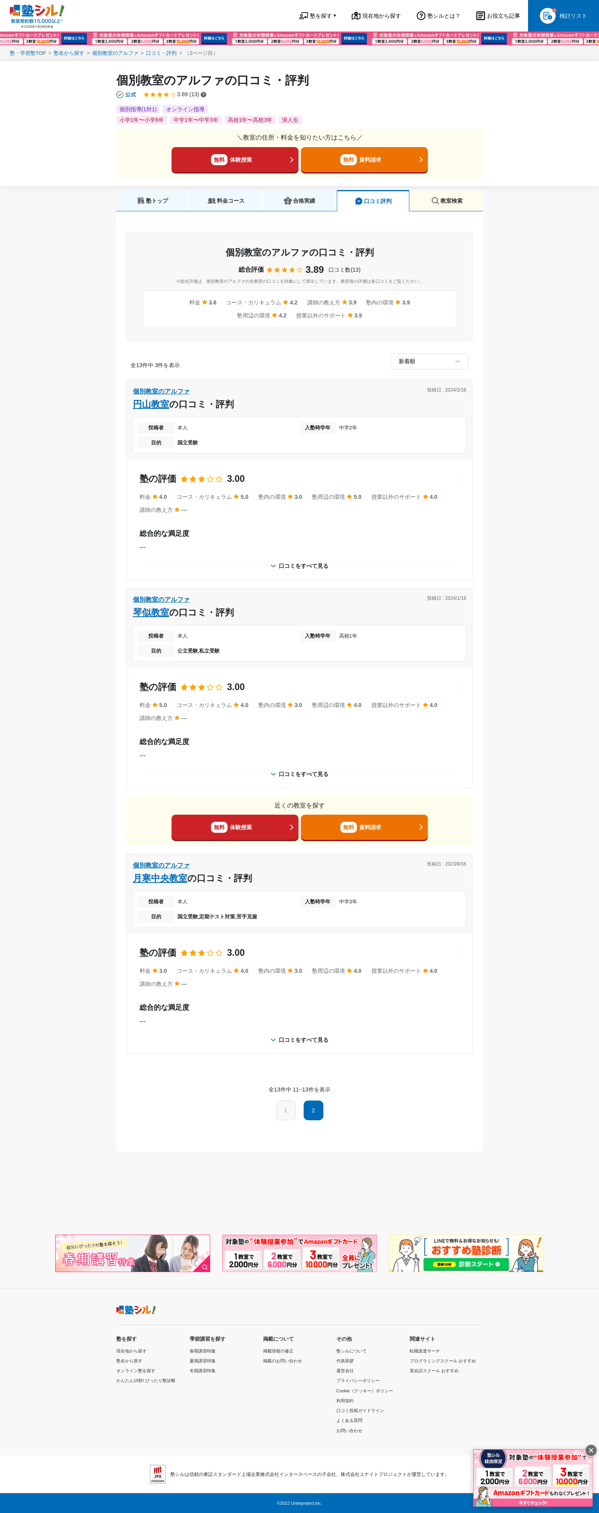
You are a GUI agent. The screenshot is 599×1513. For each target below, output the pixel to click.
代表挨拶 (345, 1360)
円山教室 (151, 404)
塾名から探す (69, 53)
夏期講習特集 (203, 1360)
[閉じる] (591, 1450)
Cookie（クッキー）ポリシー (364, 1390)
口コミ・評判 (161, 53)
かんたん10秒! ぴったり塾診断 (145, 1380)
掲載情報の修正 (278, 1351)
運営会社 (345, 1370)
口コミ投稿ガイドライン (360, 1410)
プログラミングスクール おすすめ (443, 1360)
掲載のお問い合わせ (282, 1360)
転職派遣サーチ (425, 1351)
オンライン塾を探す (135, 1370)
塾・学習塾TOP (28, 53)
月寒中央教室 (160, 878)
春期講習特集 (203, 1351)
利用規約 (345, 1400)
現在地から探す (131, 1351)
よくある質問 (349, 1420)
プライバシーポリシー (358, 1380)
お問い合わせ (349, 1430)
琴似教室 (151, 612)
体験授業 (231, 159)
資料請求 (360, 159)
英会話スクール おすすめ (434, 1370)
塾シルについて (351, 1351)
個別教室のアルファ (115, 53)
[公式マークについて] (126, 94)
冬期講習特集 (203, 1370)
